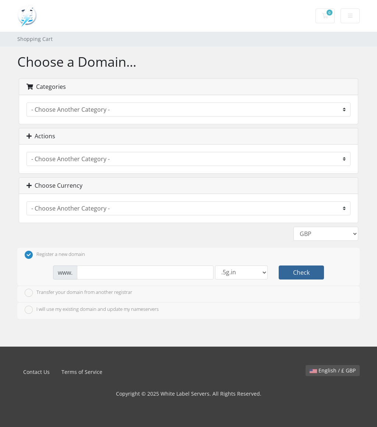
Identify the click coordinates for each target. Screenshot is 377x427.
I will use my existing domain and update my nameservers (92, 310)
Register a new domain (55, 255)
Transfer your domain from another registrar (78, 293)
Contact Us (36, 371)
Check (301, 272)
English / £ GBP (333, 370)
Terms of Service (81, 371)
